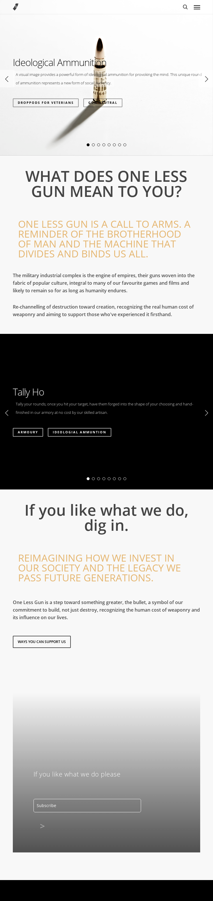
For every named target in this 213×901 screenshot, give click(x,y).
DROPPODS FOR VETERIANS (46, 102)
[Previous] (7, 78)
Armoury (28, 432)
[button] (197, 7)
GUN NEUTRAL (102, 102)
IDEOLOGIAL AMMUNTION (79, 432)
